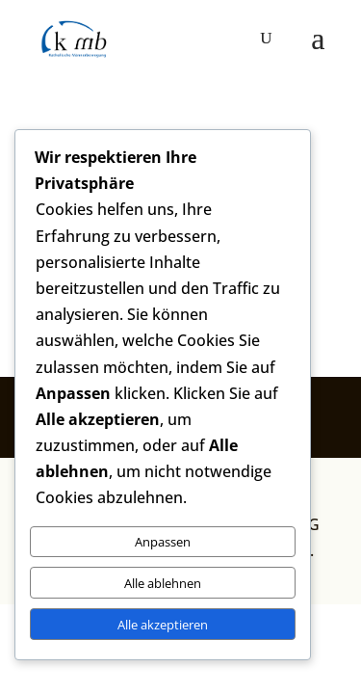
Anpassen (163, 541)
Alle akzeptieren (162, 624)
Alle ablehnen (162, 583)
